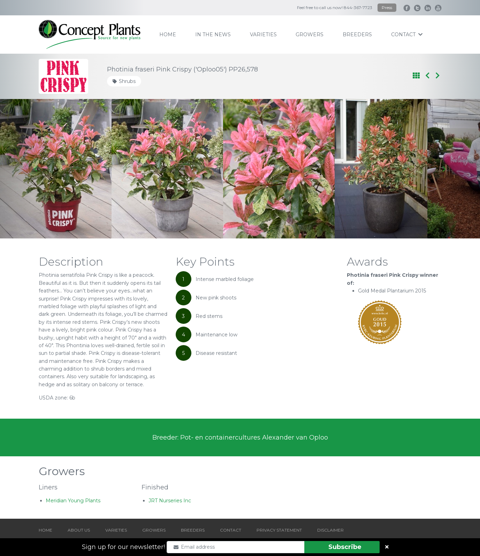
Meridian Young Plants (73, 500)
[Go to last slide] (36, 168)
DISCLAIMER (330, 530)
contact (406, 34)
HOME (45, 530)
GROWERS (154, 530)
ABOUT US (79, 530)
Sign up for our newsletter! (123, 547)
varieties (263, 34)
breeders (357, 34)
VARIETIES (116, 530)
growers (309, 34)
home (167, 34)
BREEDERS (193, 530)
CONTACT (230, 530)
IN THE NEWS (213, 34)
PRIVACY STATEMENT (279, 530)
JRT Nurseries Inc (169, 500)
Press (387, 7)
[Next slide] (444, 168)
